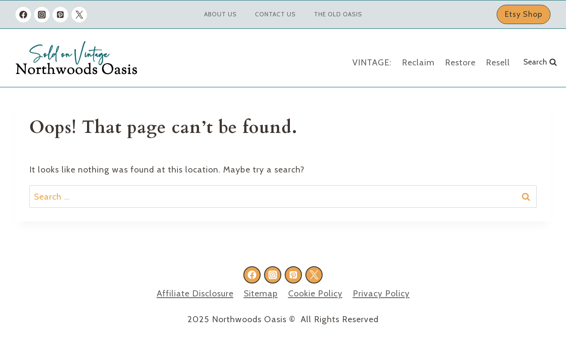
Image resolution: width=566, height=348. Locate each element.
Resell (498, 62)
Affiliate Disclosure (195, 293)
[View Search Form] (540, 62)
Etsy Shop (523, 14)
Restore (460, 62)
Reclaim (418, 62)
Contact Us (275, 14)
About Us (220, 14)
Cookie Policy (315, 293)
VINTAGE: (372, 62)
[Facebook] (23, 14)
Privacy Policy (381, 293)
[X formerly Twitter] (79, 14)
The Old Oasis (338, 14)
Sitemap (261, 293)
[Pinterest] (60, 14)
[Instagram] (42, 14)
